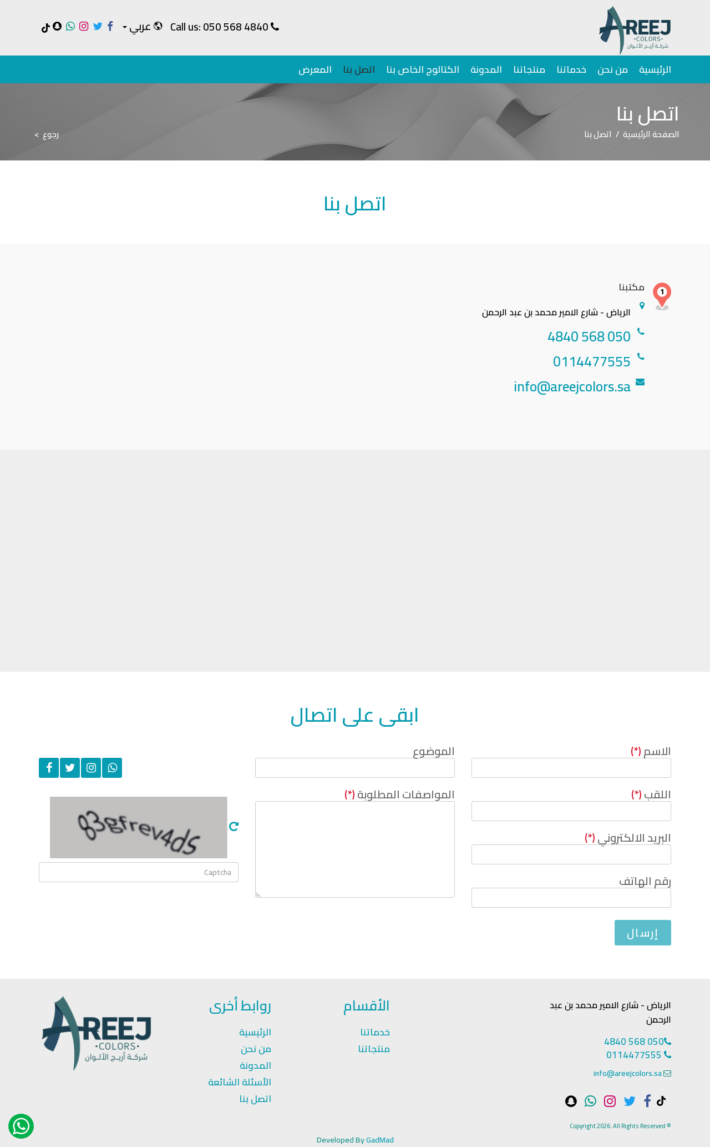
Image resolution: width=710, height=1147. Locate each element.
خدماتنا (571, 69)
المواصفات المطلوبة (399, 794)
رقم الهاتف (645, 881)
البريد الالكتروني (628, 837)
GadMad (380, 1140)
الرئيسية (655, 69)
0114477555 (638, 1055)
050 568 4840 (235, 27)
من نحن (612, 69)
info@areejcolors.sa (628, 1073)
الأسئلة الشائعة (239, 1082)
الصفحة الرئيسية (651, 134)
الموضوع (434, 751)
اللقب (651, 794)
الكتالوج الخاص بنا (422, 69)
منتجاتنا (529, 69)
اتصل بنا (359, 69)
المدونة (486, 69)
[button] (141, 27)
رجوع (51, 134)
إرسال (643, 932)
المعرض (315, 69)
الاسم (651, 751)
